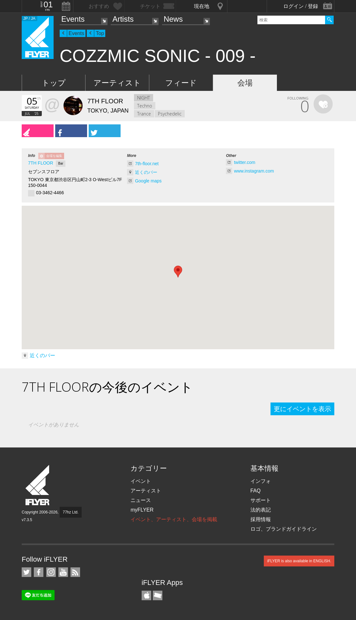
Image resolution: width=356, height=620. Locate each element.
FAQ (255, 490)
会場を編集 (54, 156)
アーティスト (117, 82)
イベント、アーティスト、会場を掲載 (173, 519)
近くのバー (146, 172)
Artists (123, 19)
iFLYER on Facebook (38, 572)
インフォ (260, 481)
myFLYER (141, 510)
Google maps (148, 180)
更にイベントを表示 (302, 408)
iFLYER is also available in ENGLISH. (299, 561)
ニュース (140, 500)
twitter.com (244, 162)
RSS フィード (75, 572)
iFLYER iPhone (146, 595)
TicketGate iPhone (157, 595)
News (173, 19)
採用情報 (260, 519)
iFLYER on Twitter (26, 572)
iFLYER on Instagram (51, 572)
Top (100, 33)
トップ (54, 82)
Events (73, 19)
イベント (140, 481)
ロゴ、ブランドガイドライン (283, 529)
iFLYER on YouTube (63, 572)
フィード (181, 82)
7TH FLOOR (40, 163)
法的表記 (260, 510)
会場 (245, 82)
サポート (260, 500)
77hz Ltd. (70, 512)
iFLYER (38, 485)
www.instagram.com (254, 170)
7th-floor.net (147, 163)
